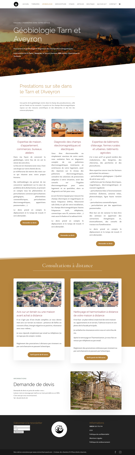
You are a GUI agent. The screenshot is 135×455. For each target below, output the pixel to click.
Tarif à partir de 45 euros (39, 355)
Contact (113, 4)
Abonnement (18, 432)
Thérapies (35, 4)
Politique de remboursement (99, 442)
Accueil (26, 4)
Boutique (90, 4)
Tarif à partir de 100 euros (96, 358)
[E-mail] (22, 429)
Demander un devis (29, 223)
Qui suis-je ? (102, 4)
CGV (91, 430)
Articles (80, 4)
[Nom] (22, 426)
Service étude (60, 4)
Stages (71, 4)
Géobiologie (47, 4)
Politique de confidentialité (99, 434)
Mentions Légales (95, 438)
